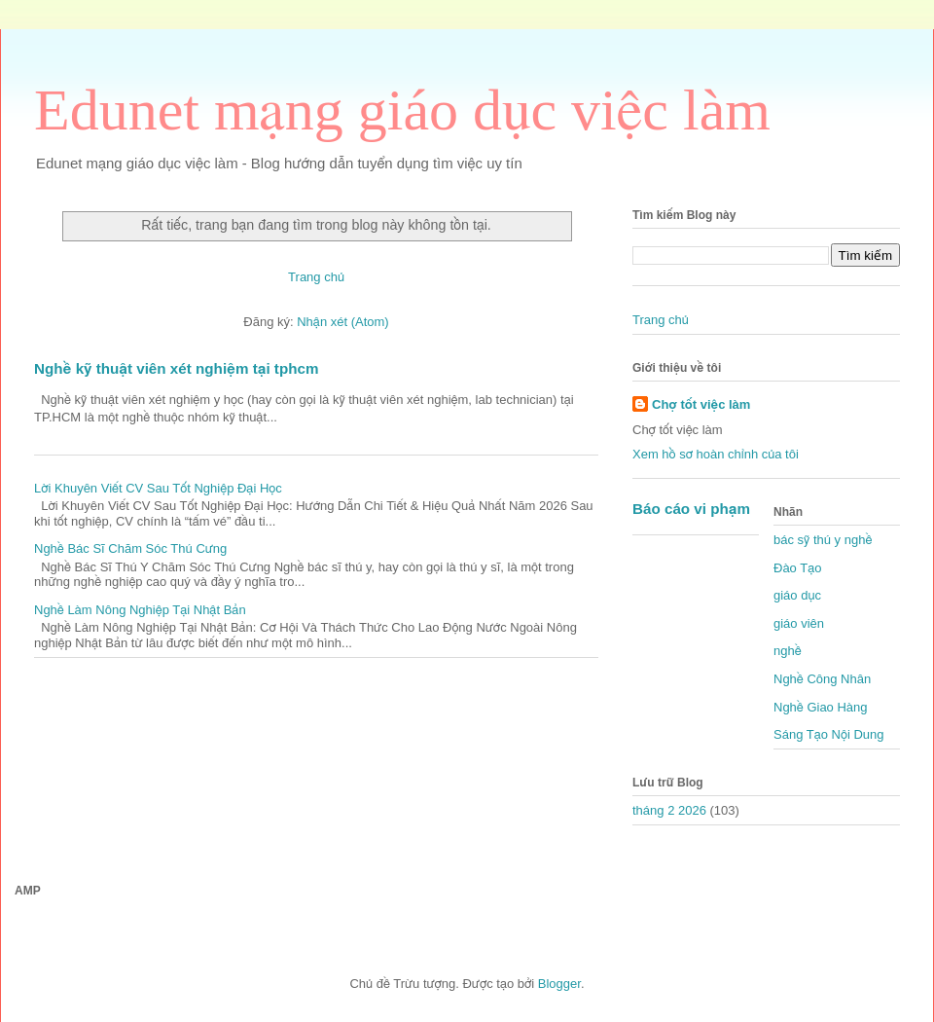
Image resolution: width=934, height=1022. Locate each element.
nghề (787, 650)
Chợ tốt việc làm (701, 404)
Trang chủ (316, 277)
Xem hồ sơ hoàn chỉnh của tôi (715, 454)
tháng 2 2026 (669, 810)
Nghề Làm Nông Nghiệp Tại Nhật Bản (140, 609)
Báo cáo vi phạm (691, 508)
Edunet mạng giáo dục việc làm (402, 110)
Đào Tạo (797, 568)
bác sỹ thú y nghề (822, 539)
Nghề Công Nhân (822, 679)
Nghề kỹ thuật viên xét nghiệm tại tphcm (176, 368)
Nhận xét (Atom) (342, 321)
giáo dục (797, 595)
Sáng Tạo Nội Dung (828, 734)
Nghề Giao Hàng (820, 707)
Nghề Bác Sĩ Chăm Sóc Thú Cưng (130, 548)
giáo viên (798, 623)
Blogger (559, 983)
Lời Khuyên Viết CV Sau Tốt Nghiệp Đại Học (158, 488)
